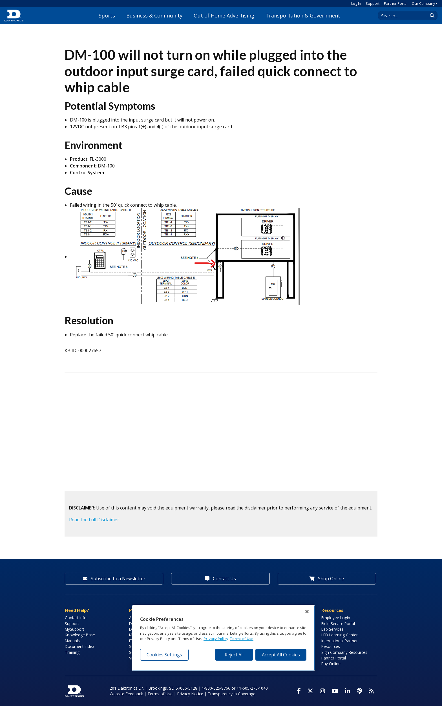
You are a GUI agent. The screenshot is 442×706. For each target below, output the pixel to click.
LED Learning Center (339, 634)
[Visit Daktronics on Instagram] (322, 691)
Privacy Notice (190, 693)
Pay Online (331, 663)
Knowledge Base (80, 634)
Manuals (72, 640)
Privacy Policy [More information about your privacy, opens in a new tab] (216, 638)
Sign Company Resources (344, 652)
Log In (356, 3)
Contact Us (220, 578)
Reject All (234, 655)
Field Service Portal (338, 623)
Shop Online (327, 578)
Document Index (79, 646)
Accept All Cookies (281, 655)
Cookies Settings (164, 655)
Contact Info (76, 617)
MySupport (74, 629)
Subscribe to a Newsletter (114, 578)
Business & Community (154, 15)
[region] (223, 638)
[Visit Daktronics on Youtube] (335, 691)
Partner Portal (395, 3)
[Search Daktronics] (405, 15)
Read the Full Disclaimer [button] (94, 520)
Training (72, 652)
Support (372, 3)
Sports (107, 15)
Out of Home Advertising (224, 15)
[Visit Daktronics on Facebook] (299, 691)
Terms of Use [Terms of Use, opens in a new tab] (241, 638)
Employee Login (335, 617)
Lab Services (332, 629)
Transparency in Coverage (231, 693)
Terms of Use (160, 693)
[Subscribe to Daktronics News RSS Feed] (371, 691)
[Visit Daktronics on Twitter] (310, 691)
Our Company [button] (423, 3)
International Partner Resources (339, 643)
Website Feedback (126, 693)
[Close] (307, 611)
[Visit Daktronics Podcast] (359, 691)
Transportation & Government (303, 15)
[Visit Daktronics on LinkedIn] (347, 691)
